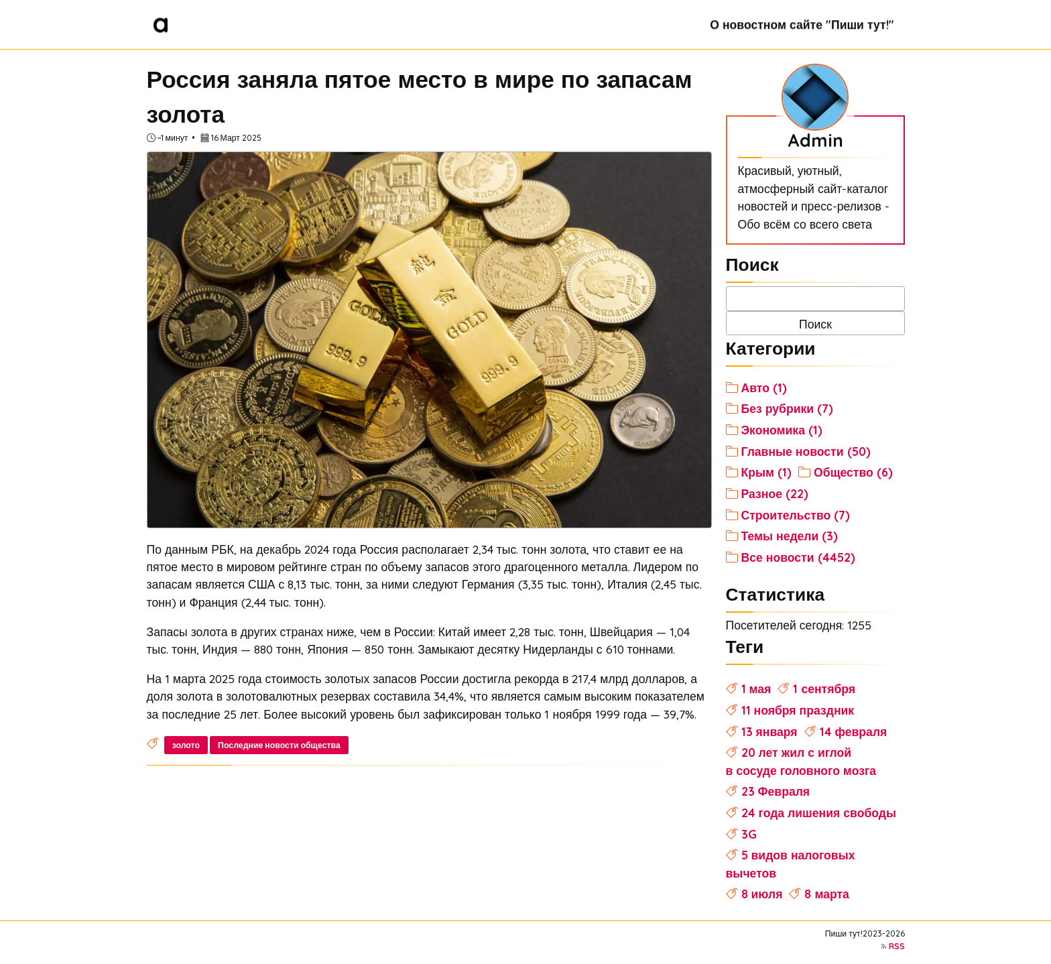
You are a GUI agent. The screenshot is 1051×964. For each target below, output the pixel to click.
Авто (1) (764, 387)
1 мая (756, 688)
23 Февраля (775, 791)
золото (186, 745)
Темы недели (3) (790, 535)
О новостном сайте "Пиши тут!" (801, 24)
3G (749, 834)
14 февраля (853, 731)
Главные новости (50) (806, 451)
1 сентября (824, 688)
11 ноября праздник (798, 710)
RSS (897, 946)
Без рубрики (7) (787, 408)
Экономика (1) (781, 429)
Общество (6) (853, 472)
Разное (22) (774, 493)
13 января (769, 731)
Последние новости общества (279, 745)
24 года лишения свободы (818, 812)
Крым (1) (766, 472)
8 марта (826, 893)
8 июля (762, 893)
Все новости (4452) (798, 557)
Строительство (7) (796, 514)
